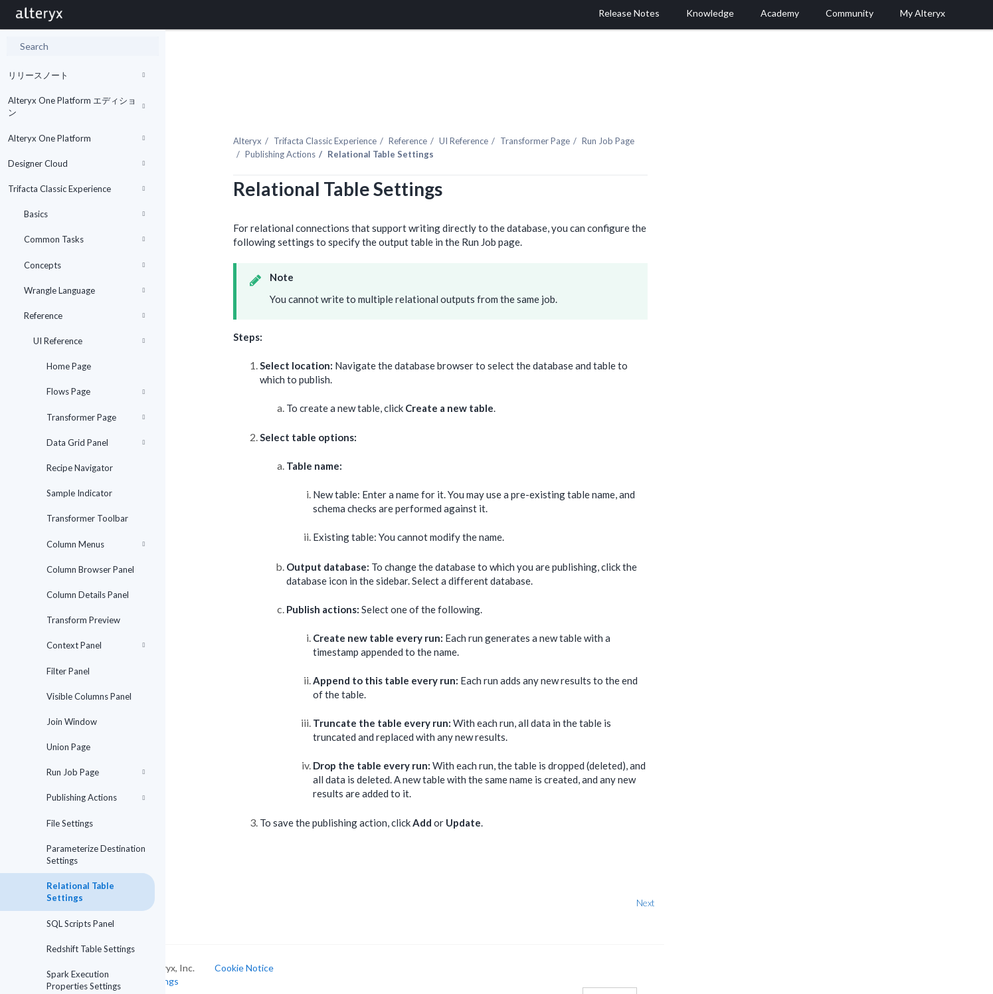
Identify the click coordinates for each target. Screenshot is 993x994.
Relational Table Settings (80, 891)
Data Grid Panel (95, 442)
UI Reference (89, 341)
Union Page (68, 747)
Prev (200, 887)
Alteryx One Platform (76, 138)
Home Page (68, 366)
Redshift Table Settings (90, 949)
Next (716, 887)
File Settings (69, 823)
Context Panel (95, 645)
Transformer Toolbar (87, 518)
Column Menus (95, 544)
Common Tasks (84, 239)
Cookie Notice (314, 952)
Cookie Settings (215, 965)
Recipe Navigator (79, 467)
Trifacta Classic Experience (76, 188)
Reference (84, 315)
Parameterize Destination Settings (95, 854)
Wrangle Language (84, 290)
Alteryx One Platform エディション (76, 106)
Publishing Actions (95, 797)
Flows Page (95, 391)
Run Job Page (95, 772)
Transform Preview (83, 620)
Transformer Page (95, 417)
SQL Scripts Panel (80, 923)
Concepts (84, 265)
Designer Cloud (76, 163)
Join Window (71, 721)
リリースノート (76, 75)
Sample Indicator (79, 493)
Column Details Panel (87, 594)
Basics (84, 214)
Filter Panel (68, 671)
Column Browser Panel (90, 569)
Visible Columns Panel (89, 696)
